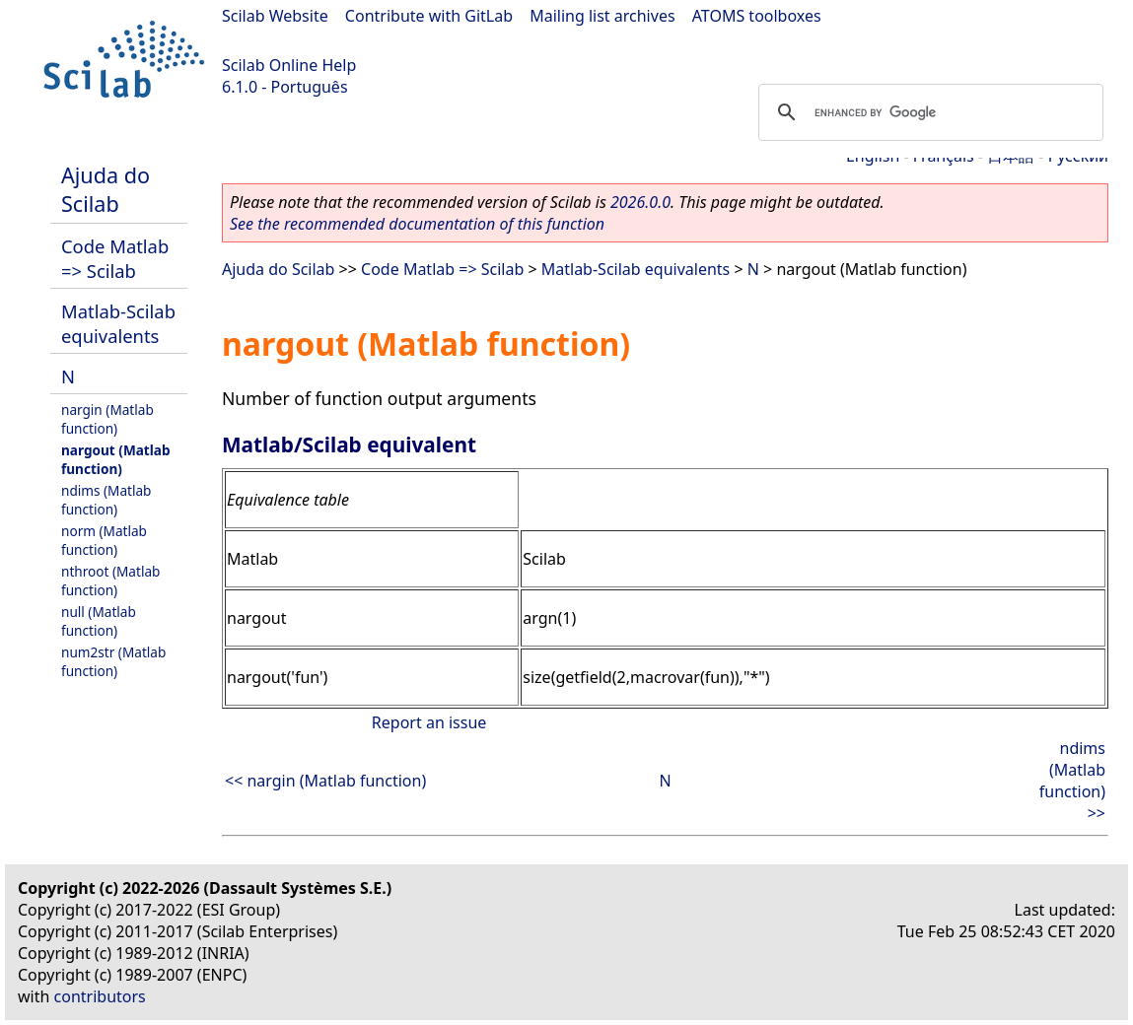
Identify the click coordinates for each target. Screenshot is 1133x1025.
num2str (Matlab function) (113, 661)
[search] (927, 112)
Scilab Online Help (289, 65)
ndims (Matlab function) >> (1072, 780)
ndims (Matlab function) (106, 499)
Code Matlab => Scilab (115, 258)
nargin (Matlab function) (107, 419)
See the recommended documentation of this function (417, 224)
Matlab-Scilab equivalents (118, 323)
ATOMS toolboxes (756, 16)
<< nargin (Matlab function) (325, 780)
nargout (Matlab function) (116, 459)
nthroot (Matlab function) (110, 580)
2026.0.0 (640, 202)
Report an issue (429, 722)
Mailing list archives (602, 16)
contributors (100, 996)
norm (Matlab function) (104, 540)
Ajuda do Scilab (105, 189)
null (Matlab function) (98, 621)
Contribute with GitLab (429, 16)
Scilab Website (275, 16)
